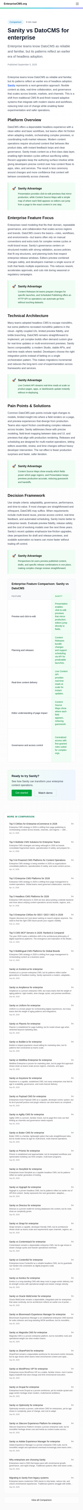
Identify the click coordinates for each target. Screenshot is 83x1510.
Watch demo (45, 793)
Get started (21, 792)
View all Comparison (41, 1500)
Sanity (11, 85)
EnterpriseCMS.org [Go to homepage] (15, 3)
